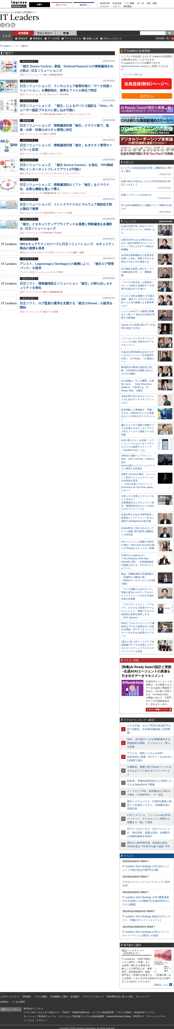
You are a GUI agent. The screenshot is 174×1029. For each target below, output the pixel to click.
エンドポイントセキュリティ (78, 114)
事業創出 (37, 38)
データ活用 (53, 38)
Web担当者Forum (81, 1012)
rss (13, 25)
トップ (6, 35)
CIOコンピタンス (112, 38)
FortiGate (47, 233)
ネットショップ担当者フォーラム (40, 1016)
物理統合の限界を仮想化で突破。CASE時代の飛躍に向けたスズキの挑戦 (137, 370)
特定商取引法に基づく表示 (120, 996)
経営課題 (23, 33)
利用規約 (26, 996)
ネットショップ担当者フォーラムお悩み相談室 (81, 1016)
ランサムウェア (51, 94)
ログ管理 (58, 272)
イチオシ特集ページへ (158, 709)
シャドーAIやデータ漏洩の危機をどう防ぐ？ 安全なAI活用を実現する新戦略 (138, 314)
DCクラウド (61, 5)
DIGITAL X (138, 1016)
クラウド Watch (124, 1012)
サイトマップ (142, 996)
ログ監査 (53, 311)
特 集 (66, 33)
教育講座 (128, 6)
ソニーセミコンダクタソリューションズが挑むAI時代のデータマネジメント (137, 341)
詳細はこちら (161, 984)
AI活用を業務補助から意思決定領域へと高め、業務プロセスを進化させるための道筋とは (137, 258)
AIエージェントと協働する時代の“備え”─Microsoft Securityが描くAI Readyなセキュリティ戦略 (137, 545)
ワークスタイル (73, 38)
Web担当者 (105, 3)
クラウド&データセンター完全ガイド (42, 1012)
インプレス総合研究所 (103, 1012)
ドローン (117, 6)
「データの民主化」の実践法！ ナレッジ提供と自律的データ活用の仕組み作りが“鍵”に (137, 285)
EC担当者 (117, 3)
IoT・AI (140, 3)
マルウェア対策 (64, 213)
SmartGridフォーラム (144, 1012)
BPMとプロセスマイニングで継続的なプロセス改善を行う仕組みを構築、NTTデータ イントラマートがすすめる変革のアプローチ (137, 629)
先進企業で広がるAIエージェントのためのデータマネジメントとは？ (137, 399)
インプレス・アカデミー (35, 1020)
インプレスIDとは (132, 74)
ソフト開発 (129, 3)
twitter (2, 25)
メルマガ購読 (40, 996)
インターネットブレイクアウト (64, 173)
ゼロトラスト (56, 153)
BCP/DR (64, 94)
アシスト (24, 272)
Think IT (66, 1012)
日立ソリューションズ (31, 74)
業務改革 (23, 38)
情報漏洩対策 (56, 74)
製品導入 (84, 5)
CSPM (52, 134)
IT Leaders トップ (8, 46)
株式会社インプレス (33, 1008)
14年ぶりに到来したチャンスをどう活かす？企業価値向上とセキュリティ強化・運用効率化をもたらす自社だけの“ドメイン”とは (137, 502)
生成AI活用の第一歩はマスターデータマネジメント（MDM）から (138, 229)
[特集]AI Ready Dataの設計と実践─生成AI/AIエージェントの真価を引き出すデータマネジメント (146, 671)
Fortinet (58, 233)
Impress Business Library (134, 66)
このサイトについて (10, 996)
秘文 (45, 74)
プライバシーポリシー (93, 996)
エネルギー (105, 6)
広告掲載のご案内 (59, 996)
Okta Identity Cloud (52, 114)
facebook (7, 25)
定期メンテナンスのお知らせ (136, 194)
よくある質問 (18, 1002)
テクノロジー (44, 33)
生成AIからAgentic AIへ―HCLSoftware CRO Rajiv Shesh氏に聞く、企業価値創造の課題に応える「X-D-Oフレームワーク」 (137, 562)
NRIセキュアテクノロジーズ (33, 252)
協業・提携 (78, 252)
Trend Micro (49, 213)
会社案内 (75, 996)
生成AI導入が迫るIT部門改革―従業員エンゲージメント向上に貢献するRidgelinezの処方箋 (137, 517)
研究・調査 (152, 3)
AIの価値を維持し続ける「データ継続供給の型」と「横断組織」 (137, 272)
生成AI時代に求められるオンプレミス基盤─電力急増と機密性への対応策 (137, 531)
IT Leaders (19, 17)
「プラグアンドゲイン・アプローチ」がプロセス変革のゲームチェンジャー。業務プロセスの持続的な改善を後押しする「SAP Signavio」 (137, 611)
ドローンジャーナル (155, 1016)
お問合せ (4, 1002)
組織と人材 (92, 38)
